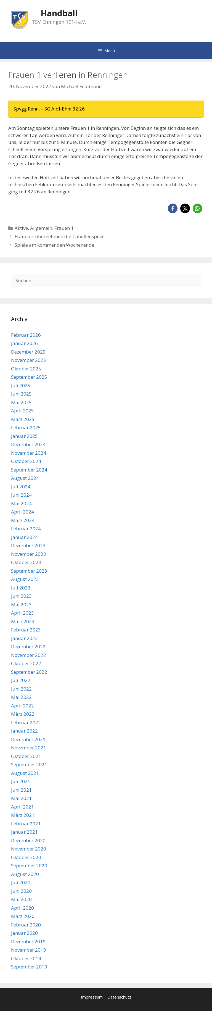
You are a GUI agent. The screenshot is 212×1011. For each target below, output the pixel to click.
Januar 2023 (24, 638)
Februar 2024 (26, 528)
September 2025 (29, 377)
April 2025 (22, 410)
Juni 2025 (21, 394)
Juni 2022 (21, 689)
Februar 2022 (26, 722)
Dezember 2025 (28, 352)
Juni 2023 (21, 596)
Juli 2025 (20, 385)
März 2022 (23, 714)
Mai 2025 (21, 402)
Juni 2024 (21, 495)
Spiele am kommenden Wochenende (54, 245)
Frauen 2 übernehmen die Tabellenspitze (60, 236)
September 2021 (29, 764)
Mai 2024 (21, 503)
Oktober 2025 (26, 368)
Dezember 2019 (28, 941)
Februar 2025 (26, 427)
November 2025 (28, 360)
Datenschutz (119, 997)
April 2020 (22, 908)
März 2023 (23, 621)
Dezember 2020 (28, 840)
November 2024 (28, 453)
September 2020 (29, 865)
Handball (59, 13)
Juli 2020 (20, 882)
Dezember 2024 (28, 444)
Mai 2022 (21, 697)
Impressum (92, 997)
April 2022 (22, 705)
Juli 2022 (20, 680)
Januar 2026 (24, 343)
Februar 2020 (26, 925)
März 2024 (23, 520)
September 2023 (29, 571)
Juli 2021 (20, 781)
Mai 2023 (21, 604)
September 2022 (29, 672)
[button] (172, 208)
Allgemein (41, 228)
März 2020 (23, 916)
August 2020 (25, 874)
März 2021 (23, 815)
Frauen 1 (64, 228)
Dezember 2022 (28, 646)
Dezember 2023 (28, 545)
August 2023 (25, 579)
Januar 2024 (24, 537)
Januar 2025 (24, 436)
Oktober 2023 (26, 562)
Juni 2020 (21, 891)
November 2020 (28, 849)
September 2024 (29, 470)
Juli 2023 (20, 588)
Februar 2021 (26, 823)
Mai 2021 (21, 798)
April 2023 (22, 613)
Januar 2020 (24, 933)
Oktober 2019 (26, 958)
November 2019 (28, 950)
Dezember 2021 (28, 739)
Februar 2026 (26, 335)
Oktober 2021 (26, 756)
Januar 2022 (24, 731)
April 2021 (22, 807)
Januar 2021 (24, 832)
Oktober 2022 (26, 663)
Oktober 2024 (26, 461)
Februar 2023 (26, 629)
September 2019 (29, 966)
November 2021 (28, 747)
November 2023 (28, 554)
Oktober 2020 (26, 857)
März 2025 (23, 419)
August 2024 (25, 478)
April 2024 (22, 512)
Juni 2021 (21, 790)
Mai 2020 (21, 899)
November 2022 (28, 655)
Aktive (21, 228)
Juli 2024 (20, 486)
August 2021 (25, 773)
